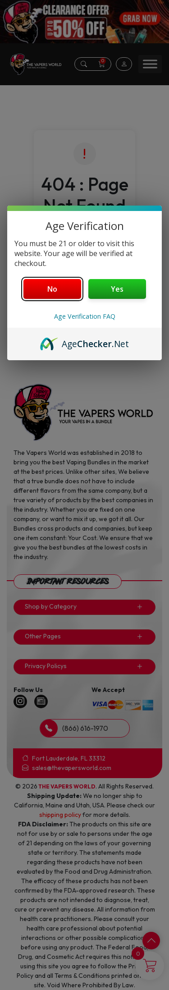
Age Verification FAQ (84, 316)
